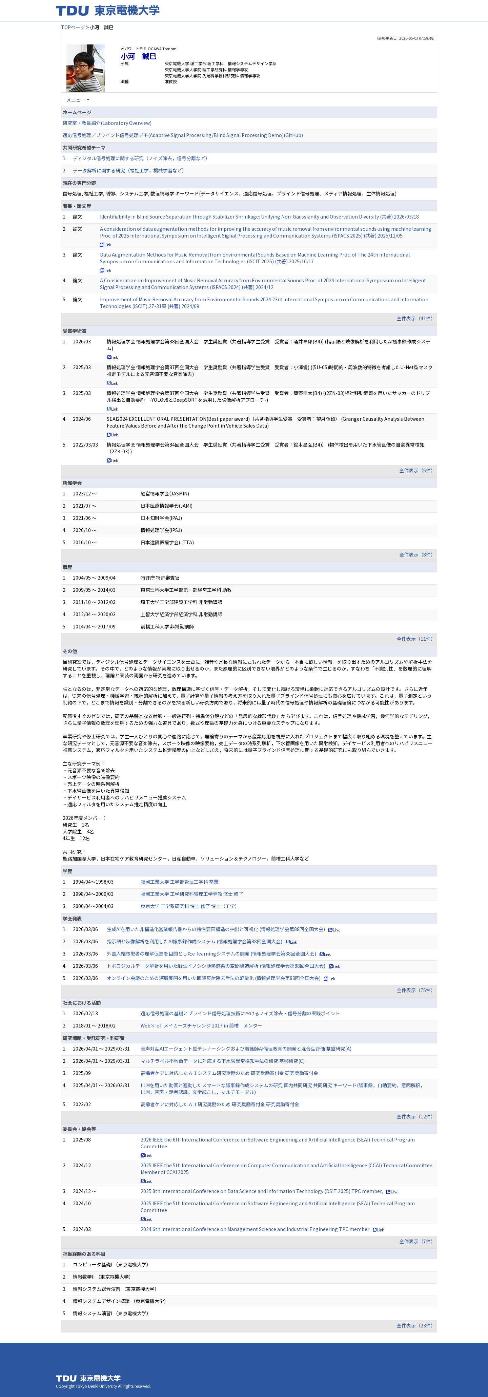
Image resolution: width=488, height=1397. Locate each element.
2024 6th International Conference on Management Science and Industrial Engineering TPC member (255, 1229)
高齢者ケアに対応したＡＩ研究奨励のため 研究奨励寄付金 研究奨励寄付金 (220, 1104)
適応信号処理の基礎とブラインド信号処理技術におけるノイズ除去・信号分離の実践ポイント (240, 1013)
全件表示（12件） (416, 1116)
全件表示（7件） (417, 1241)
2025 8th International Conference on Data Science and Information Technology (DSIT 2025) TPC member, (262, 1191)
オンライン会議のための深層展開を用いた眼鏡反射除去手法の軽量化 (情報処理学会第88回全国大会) (214, 978)
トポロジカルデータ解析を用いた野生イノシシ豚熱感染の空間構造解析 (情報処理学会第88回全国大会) (216, 965)
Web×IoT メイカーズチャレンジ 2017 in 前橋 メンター (201, 1025)
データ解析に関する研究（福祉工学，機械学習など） (130, 170)
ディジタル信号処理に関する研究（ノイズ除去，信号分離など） (141, 158)
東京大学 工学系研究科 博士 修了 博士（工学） (190, 906)
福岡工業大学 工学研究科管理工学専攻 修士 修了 (192, 893)
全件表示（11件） (416, 638)
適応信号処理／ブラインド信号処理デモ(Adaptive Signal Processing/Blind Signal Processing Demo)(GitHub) (183, 135)
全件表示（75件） (416, 990)
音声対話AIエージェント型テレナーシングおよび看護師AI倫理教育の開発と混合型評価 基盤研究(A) (246, 1048)
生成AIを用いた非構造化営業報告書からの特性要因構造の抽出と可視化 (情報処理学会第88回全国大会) (216, 929)
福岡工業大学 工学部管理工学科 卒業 (180, 881)
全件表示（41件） (416, 318)
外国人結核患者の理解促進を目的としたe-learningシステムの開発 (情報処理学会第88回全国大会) (211, 953)
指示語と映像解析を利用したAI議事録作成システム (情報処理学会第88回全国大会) (194, 941)
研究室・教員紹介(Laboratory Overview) (107, 122)
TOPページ (73, 27)
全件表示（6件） (417, 470)
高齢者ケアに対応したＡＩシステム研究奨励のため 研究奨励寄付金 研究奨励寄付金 (229, 1073)
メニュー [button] (75, 99)
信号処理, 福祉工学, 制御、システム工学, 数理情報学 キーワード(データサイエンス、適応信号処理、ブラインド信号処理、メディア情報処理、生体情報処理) (229, 193)
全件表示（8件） (417, 554)
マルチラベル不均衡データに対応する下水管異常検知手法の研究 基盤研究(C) (223, 1060)
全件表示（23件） (416, 1325)
